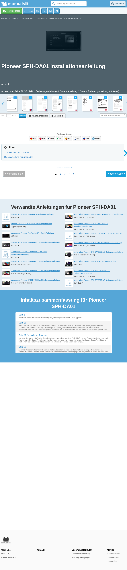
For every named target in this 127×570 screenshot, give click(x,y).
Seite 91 (22, 514)
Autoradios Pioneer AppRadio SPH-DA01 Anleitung (32, 401)
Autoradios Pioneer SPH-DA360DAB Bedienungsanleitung (98, 382)
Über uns (6, 550)
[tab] (14, 115)
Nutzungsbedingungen (81, 557)
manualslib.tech (113, 561)
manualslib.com (113, 554)
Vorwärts (22, 116)
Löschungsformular (82, 550)
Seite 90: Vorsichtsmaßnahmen (33, 503)
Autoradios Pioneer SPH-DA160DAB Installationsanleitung (35, 429)
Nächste (116, 349)
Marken (15, 18)
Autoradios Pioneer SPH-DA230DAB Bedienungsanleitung (35, 410)
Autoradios (41, 18)
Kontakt (41, 550)
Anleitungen (5, 18)
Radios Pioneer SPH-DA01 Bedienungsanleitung (31, 391)
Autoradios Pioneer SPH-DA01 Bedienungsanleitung (33, 382)
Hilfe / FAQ (5, 554)
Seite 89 (22, 490)
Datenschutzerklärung (81, 554)
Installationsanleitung (73, 18)
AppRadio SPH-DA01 (55, 18)
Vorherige (14, 349)
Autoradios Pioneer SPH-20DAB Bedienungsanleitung (96, 429)
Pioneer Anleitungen (27, 18)
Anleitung (72, 91)
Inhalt (64, 343)
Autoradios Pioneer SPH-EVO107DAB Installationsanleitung (99, 401)
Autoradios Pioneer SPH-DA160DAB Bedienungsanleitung (35, 438)
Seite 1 (22, 482)
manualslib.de (112, 557)
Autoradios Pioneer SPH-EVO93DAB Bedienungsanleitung (98, 419)
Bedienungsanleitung (46, 91)
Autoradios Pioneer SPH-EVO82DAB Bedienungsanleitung (98, 448)
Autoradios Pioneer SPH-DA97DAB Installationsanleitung (98, 410)
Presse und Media (8, 557)
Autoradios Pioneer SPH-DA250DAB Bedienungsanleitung (35, 447)
